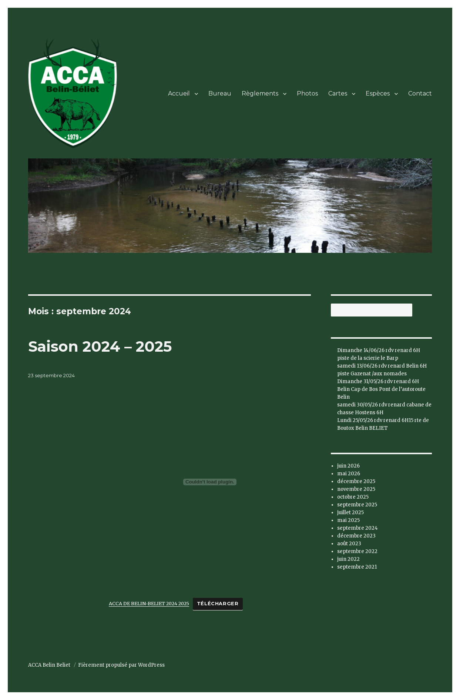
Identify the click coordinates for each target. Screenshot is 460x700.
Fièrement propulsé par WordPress (121, 665)
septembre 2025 (357, 505)
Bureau (219, 93)
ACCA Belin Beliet (49, 665)
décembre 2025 (356, 481)
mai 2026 (348, 473)
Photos (307, 93)
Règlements (260, 93)
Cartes (337, 93)
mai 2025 (348, 520)
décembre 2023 (356, 536)
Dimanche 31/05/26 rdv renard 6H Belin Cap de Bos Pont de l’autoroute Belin (381, 389)
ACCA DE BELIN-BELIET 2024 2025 (149, 603)
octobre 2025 (353, 497)
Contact (420, 93)
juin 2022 (348, 559)
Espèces (378, 93)
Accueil (179, 93)
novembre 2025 (356, 489)
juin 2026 (348, 466)
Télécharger (218, 603)
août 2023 (349, 543)
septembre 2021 (357, 567)
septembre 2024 (357, 528)
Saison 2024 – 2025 (100, 346)
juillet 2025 (350, 512)
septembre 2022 (357, 551)
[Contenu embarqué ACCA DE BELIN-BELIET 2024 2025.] (210, 482)
